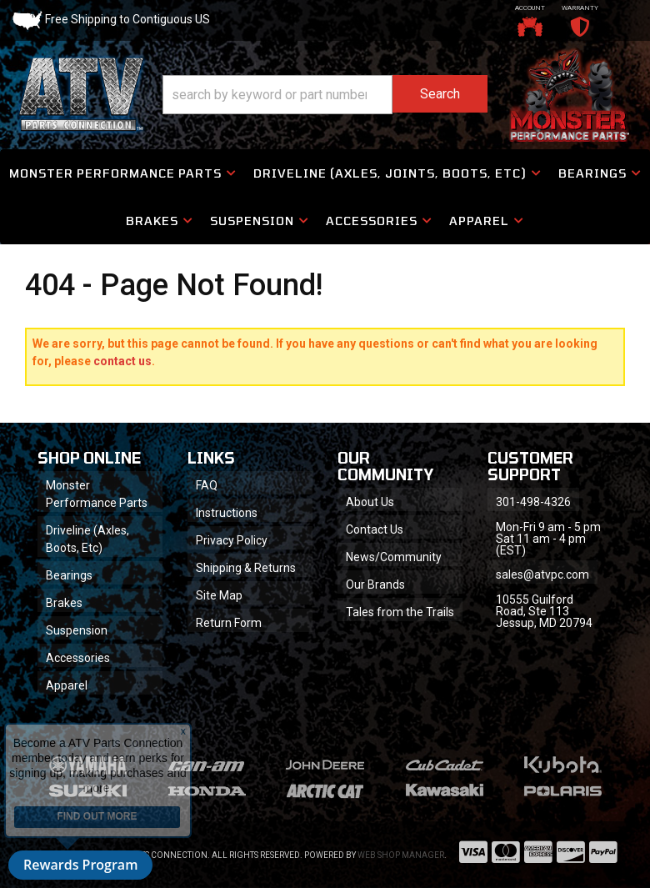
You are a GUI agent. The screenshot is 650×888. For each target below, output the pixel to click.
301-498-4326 (533, 502)
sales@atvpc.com (542, 574)
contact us (122, 361)
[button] (325, 94)
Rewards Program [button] (80, 864)
